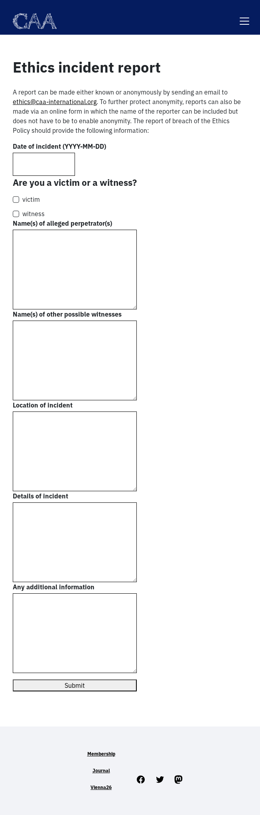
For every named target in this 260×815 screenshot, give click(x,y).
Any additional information (54, 587)
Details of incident (40, 496)
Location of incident (43, 405)
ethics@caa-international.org (55, 102)
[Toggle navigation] (244, 16)
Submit (75, 685)
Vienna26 (101, 787)
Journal (101, 771)
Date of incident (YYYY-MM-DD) (59, 146)
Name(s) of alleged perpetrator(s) (62, 223)
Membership (101, 754)
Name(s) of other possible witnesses (67, 314)
